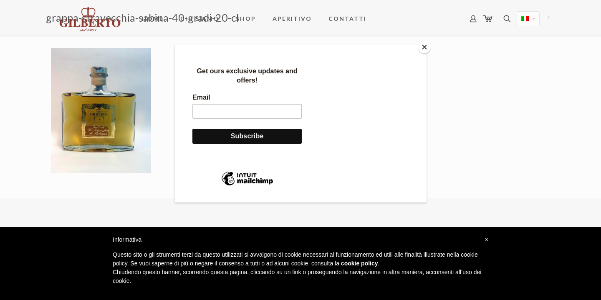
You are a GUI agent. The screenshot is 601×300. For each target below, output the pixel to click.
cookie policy (359, 263)
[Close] (424, 47)
